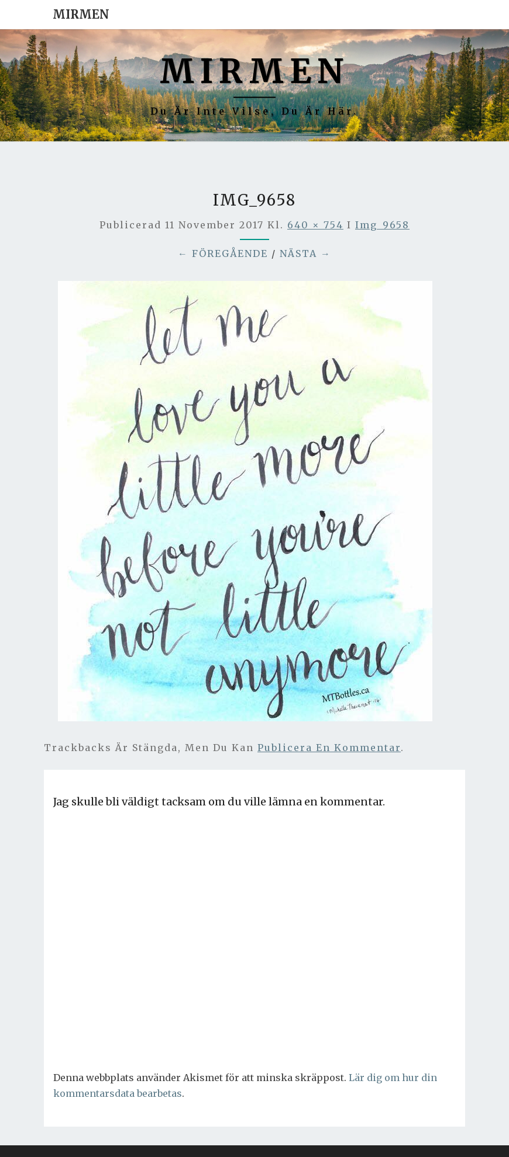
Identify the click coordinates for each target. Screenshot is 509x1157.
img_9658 (382, 225)
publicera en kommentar (329, 747)
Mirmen (81, 14)
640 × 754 (315, 225)
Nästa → (305, 253)
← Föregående (223, 253)
